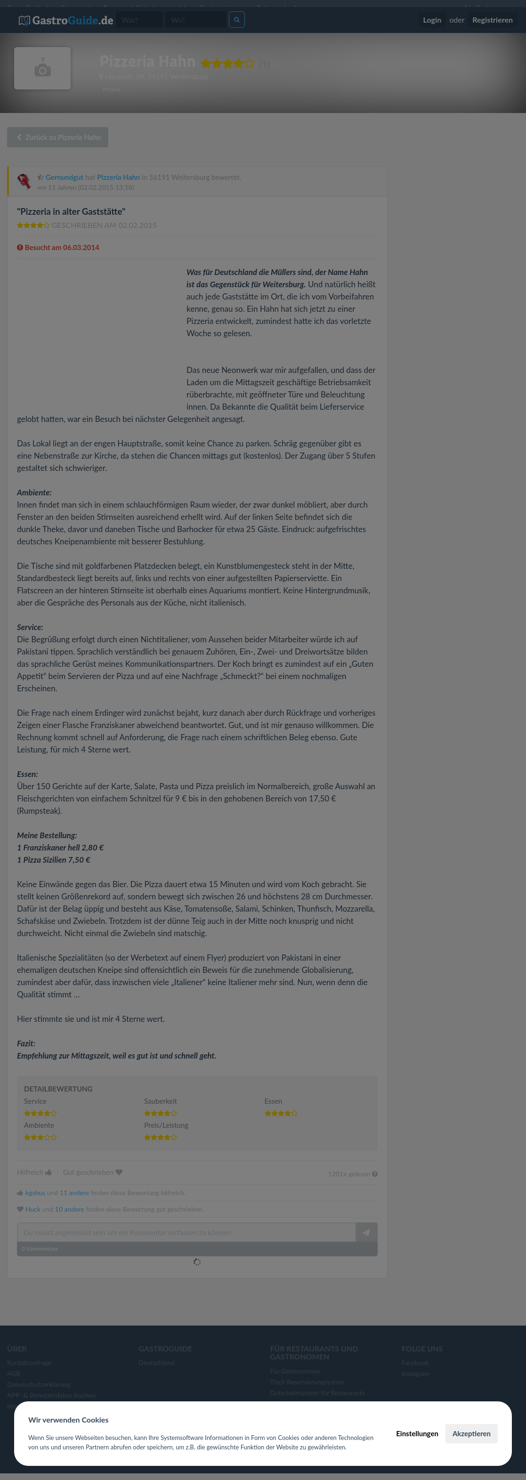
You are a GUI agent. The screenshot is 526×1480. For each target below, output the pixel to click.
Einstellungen (417, 1433)
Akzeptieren (472, 1433)
